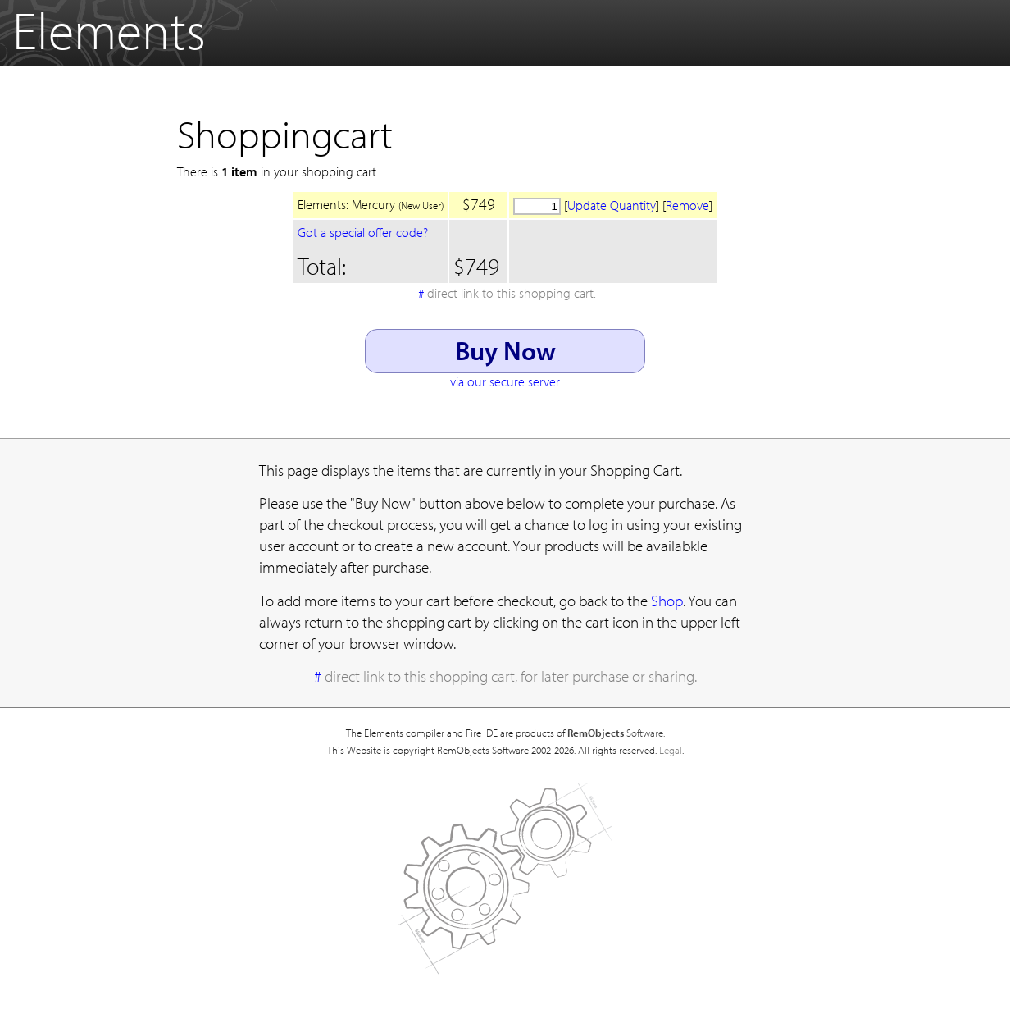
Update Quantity (611, 205)
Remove (687, 205)
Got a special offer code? (363, 232)
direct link (511, 293)
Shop (667, 600)
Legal (670, 749)
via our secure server (505, 381)
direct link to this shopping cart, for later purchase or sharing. (511, 676)
